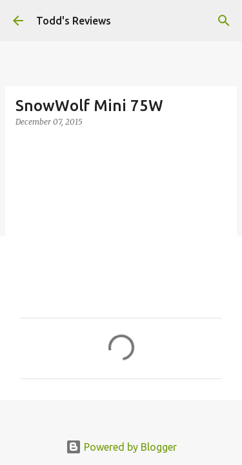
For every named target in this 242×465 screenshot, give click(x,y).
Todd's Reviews (73, 20)
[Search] (224, 20)
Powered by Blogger (121, 447)
